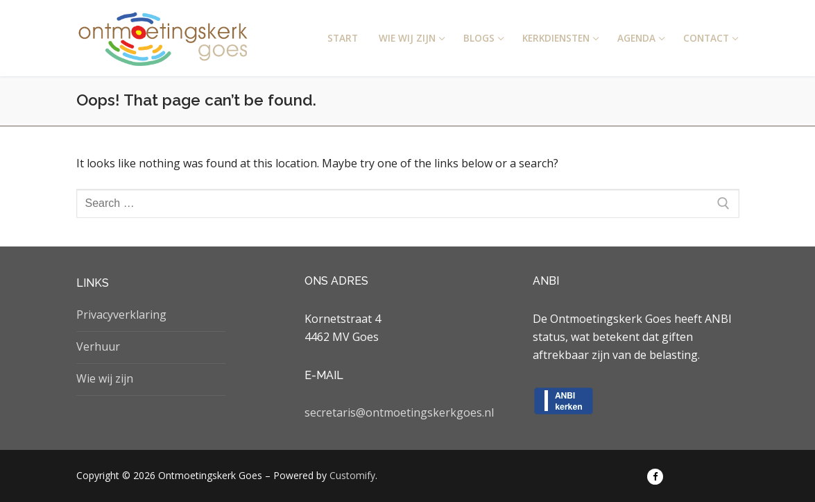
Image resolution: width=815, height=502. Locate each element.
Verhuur (98, 346)
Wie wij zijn (104, 378)
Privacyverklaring (121, 314)
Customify (352, 475)
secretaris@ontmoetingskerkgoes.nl (399, 412)
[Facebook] (655, 477)
